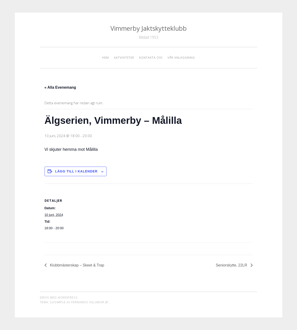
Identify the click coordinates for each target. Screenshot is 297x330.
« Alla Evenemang (60, 87)
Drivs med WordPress (59, 298)
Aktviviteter (124, 58)
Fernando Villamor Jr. (90, 302)
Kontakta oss (150, 58)
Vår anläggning (181, 58)
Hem (105, 58)
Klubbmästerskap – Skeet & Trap (76, 265)
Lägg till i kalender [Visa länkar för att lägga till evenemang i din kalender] (76, 171)
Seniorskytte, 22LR (232, 265)
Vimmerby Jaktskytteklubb (148, 28)
